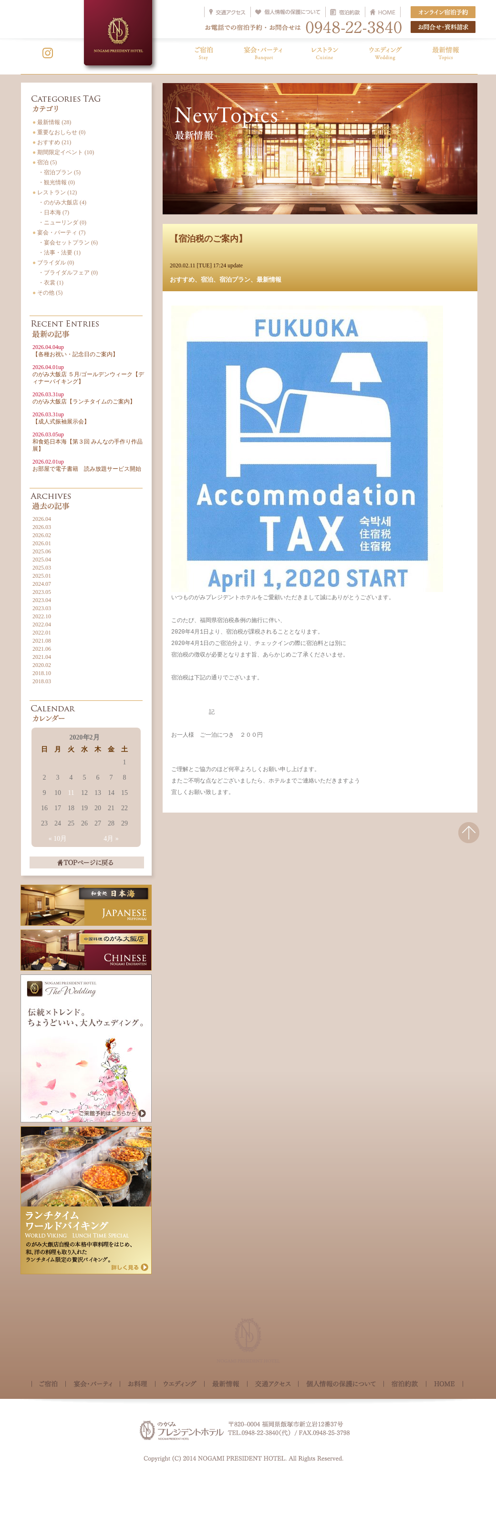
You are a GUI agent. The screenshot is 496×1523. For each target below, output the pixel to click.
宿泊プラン (234, 279)
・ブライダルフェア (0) (65, 272)
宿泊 (207, 279)
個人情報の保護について (341, 1384)
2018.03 (41, 681)
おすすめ (182, 279)
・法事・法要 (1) (56, 252)
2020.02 (41, 665)
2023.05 (41, 592)
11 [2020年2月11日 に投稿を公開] (71, 792)
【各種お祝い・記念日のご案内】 (75, 351)
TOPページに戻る (87, 862)
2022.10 (41, 616)
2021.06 (41, 648)
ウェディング (179, 1384)
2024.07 (41, 584)
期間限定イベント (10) (63, 152)
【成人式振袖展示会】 (61, 418)
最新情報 (269, 279)
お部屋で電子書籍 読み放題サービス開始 (86, 465)
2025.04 (41, 559)
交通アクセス (272, 1384)
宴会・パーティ (92, 1384)
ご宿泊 (49, 1384)
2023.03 (41, 608)
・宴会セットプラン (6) (65, 242)
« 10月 (58, 838)
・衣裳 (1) (47, 282)
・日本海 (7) (50, 212)
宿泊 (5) (44, 162)
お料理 (137, 1384)
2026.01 (41, 543)
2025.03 (41, 567)
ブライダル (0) (53, 262)
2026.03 (41, 527)
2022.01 (41, 632)
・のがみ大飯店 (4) (59, 202)
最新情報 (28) (51, 122)
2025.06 (41, 551)
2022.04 (41, 624)
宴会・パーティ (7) (58, 232)
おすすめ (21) (51, 142)
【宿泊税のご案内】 (208, 238)
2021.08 (41, 640)
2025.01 (41, 575)
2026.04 (41, 519)
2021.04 (41, 657)
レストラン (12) (54, 192)
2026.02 (41, 535)
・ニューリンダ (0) (59, 222)
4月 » (111, 838)
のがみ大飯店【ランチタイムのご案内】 (83, 398)
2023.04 (41, 600)
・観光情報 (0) (53, 182)
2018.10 (41, 673)
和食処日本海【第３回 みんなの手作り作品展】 (87, 441)
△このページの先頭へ (468, 838)
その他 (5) (47, 292)
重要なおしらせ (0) (58, 132)
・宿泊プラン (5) (56, 172)
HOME (444, 1384)
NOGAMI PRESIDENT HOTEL (118, 32)
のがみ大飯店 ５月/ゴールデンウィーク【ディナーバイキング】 (88, 374)
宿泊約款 (405, 1384)
